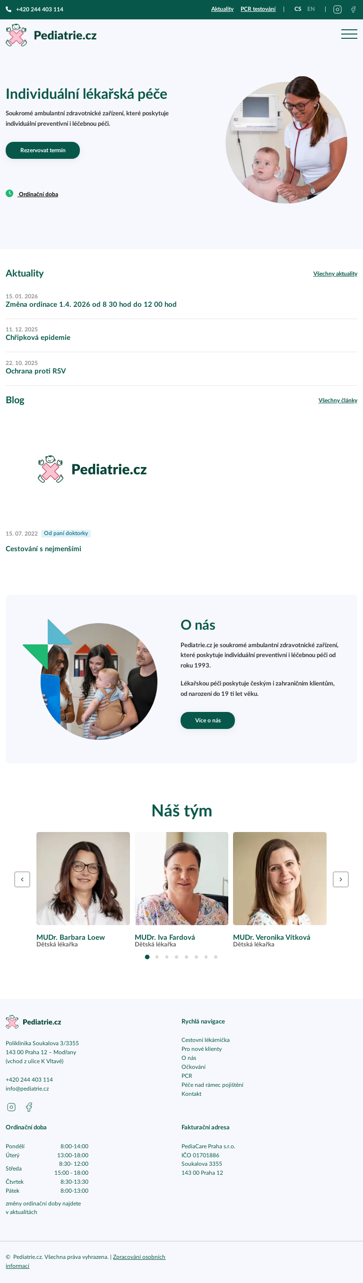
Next (340, 879)
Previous (22, 879)
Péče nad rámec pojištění (212, 1085)
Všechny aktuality (335, 274)
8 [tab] (215, 957)
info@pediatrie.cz (27, 1089)
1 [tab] (147, 956)
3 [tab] (167, 957)
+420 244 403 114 (34, 9)
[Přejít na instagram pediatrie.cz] (337, 9)
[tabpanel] (83, 890)
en (311, 9)
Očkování (194, 1067)
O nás (189, 1058)
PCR (187, 1076)
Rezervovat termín (43, 150)
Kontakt (191, 1094)
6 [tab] (196, 957)
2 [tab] (157, 957)
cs (298, 9)
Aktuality (222, 9)
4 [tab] (176, 957)
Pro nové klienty (202, 1049)
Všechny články (338, 400)
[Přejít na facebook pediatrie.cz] (353, 9)
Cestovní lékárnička (206, 1040)
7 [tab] (206, 957)
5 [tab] (186, 957)
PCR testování (258, 9)
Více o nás (208, 720)
